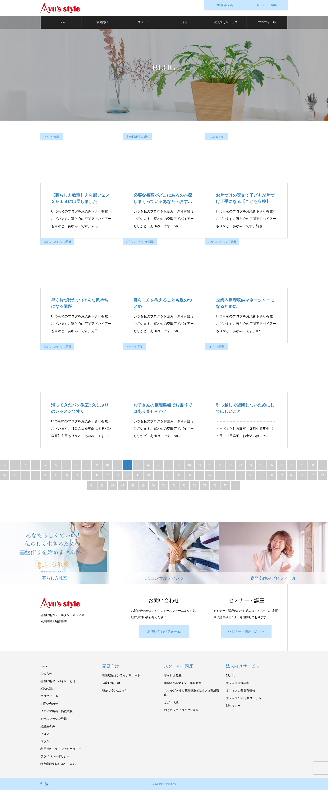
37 (56, 476)
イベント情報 (51, 137)
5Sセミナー (233, 706)
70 (153, 486)
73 (184, 486)
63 (322, 476)
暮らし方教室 (173, 676)
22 (230, 465)
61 (302, 476)
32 (4, 476)
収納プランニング (114, 691)
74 (194, 486)
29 (302, 465)
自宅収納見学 (111, 683)
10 (107, 465)
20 (209, 465)
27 (281, 465)
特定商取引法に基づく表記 (58, 764)
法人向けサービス (225, 22)
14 (148, 465)
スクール (143, 22)
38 (66, 476)
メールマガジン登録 (53, 719)
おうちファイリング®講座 (181, 710)
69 (143, 486)
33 (15, 476)
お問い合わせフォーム (164, 632)
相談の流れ (47, 689)
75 (204, 486)
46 (148, 476)
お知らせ (46, 674)
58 (271, 476)
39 (76, 476)
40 (86, 476)
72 (173, 486)
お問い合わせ (49, 704)
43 (117, 476)
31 (322, 465)
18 (189, 465)
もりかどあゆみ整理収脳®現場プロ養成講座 (191, 693)
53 (220, 476)
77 (225, 486)
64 (91, 486)
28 (291, 465)
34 (25, 476)
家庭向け (102, 22)
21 (220, 465)
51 (199, 476)
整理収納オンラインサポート (121, 676)
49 (179, 476)
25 (261, 465)
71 (163, 486)
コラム (44, 742)
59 (281, 476)
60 (291, 476)
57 (261, 476)
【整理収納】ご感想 (137, 137)
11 (117, 465)
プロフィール (267, 22)
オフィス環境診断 (237, 683)
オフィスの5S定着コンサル (243, 699)
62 (312, 476)
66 (112, 486)
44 (127, 476)
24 (250, 465)
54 (230, 476)
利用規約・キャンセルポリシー (60, 749)
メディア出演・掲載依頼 (56, 712)
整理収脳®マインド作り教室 (182, 683)
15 (158, 465)
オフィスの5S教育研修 (240, 691)
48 (168, 476)
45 (138, 476)
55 (240, 476)
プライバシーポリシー (55, 757)
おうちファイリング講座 (57, 242)
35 (35, 476)
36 (45, 476)
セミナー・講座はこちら (246, 632)
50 (189, 476)
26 (271, 465)
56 (250, 476)
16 (168, 465)
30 (312, 465)
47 (158, 476)
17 (179, 465)
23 (240, 465)
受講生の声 (47, 727)
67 (122, 486)
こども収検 (216, 137)
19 (199, 465)
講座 (184, 22)
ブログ (44, 734)
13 (138, 465)
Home (61, 22)
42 (107, 476)
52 (209, 476)
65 (102, 486)
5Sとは (230, 676)
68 (132, 486)
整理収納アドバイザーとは (58, 682)
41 (97, 476)
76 (214, 486)
